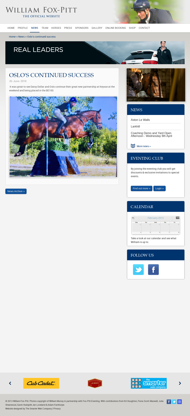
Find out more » (141, 188)
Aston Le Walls (140, 119)
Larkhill (135, 126)
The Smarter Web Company (39, 408)
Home (11, 27)
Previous (10, 383)
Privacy (57, 408)
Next (180, 383)
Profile (23, 27)
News (34, 27)
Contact (144, 27)
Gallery (97, 27)
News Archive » (16, 191)
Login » (159, 188)
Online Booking (115, 27)
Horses (56, 27)
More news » (144, 146)
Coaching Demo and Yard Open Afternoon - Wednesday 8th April (151, 134)
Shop (132, 27)
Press (68, 27)
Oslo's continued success (41, 36)
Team (45, 27)
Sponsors (82, 27)
